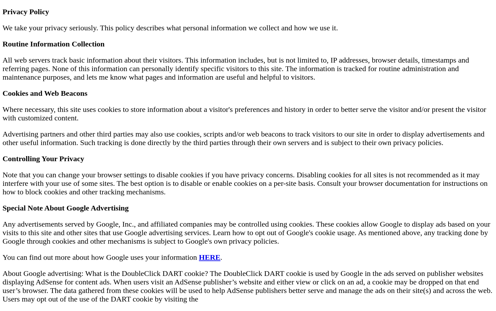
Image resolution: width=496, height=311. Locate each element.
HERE (209, 257)
